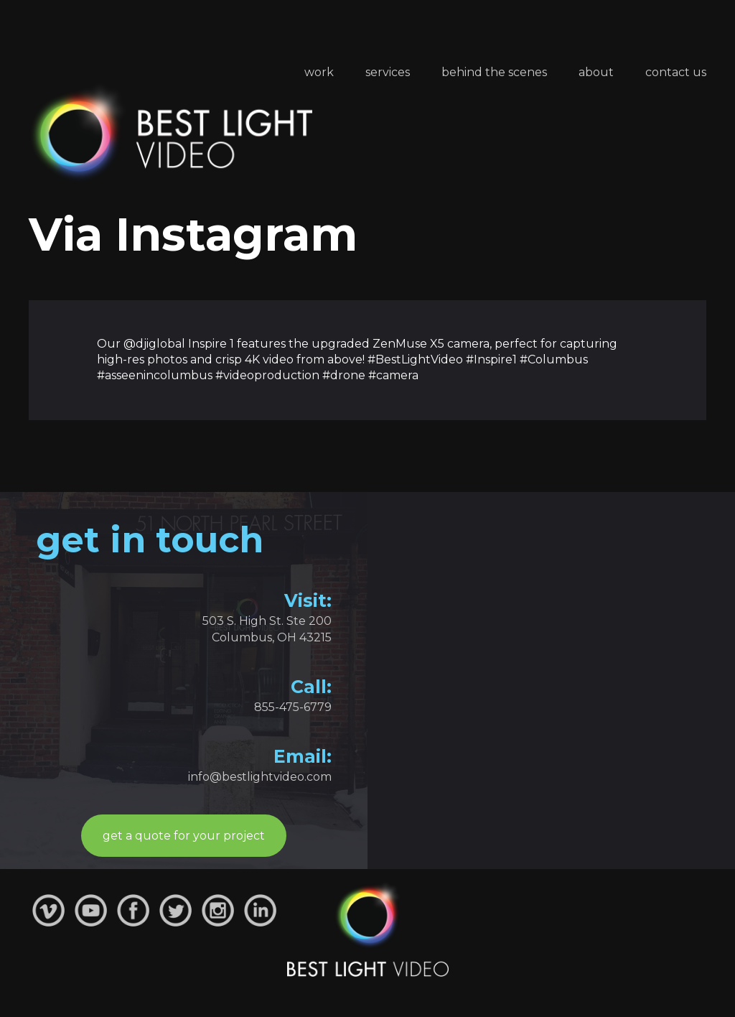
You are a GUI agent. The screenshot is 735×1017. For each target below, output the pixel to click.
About (596, 72)
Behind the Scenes (494, 72)
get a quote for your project (184, 835)
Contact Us (675, 72)
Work (319, 72)
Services (387, 72)
